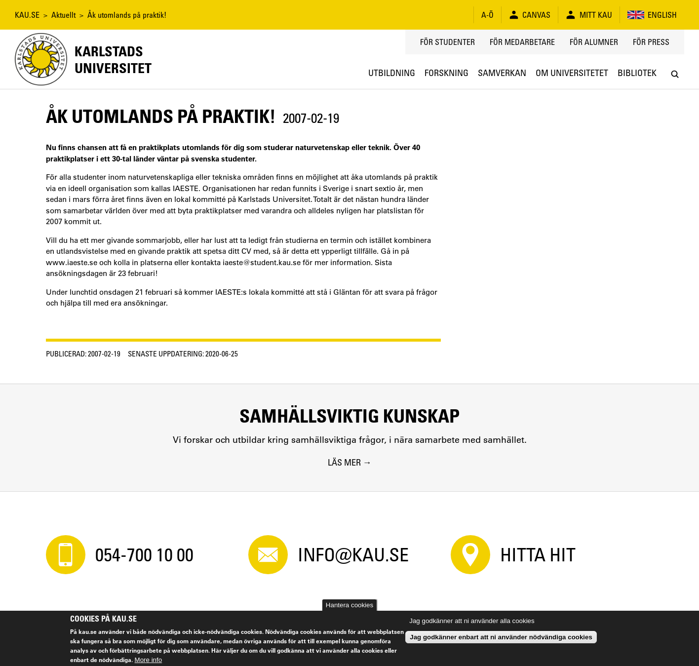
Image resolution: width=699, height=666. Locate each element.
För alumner (594, 42)
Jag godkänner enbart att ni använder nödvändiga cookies (501, 637)
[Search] (674, 74)
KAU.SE (27, 15)
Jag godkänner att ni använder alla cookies (471, 621)
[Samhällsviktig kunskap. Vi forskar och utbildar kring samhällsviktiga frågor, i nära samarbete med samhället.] (349, 437)
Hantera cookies (349, 605)
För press (651, 42)
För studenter (447, 42)
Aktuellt (63, 15)
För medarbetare (522, 42)
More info (148, 660)
